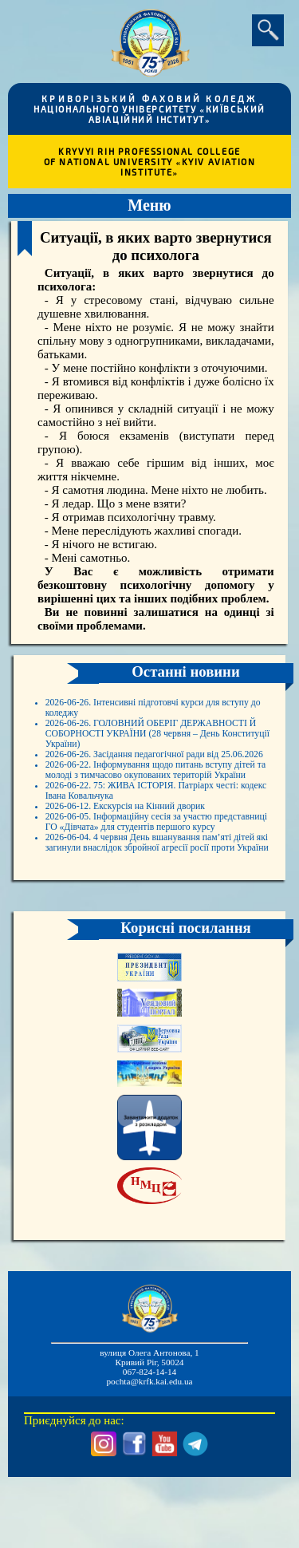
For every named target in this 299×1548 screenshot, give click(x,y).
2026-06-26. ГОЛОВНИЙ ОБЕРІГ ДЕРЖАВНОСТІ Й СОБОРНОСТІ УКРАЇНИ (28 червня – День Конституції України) (160, 744)
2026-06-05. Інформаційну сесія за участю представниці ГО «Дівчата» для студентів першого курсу (152, 894)
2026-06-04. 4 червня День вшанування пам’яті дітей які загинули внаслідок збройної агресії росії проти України (162, 934)
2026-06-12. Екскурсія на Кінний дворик (147, 866)
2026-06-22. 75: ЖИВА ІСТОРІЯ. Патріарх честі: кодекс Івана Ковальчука (153, 846)
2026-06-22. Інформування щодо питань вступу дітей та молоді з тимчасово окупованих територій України (146, 812)
